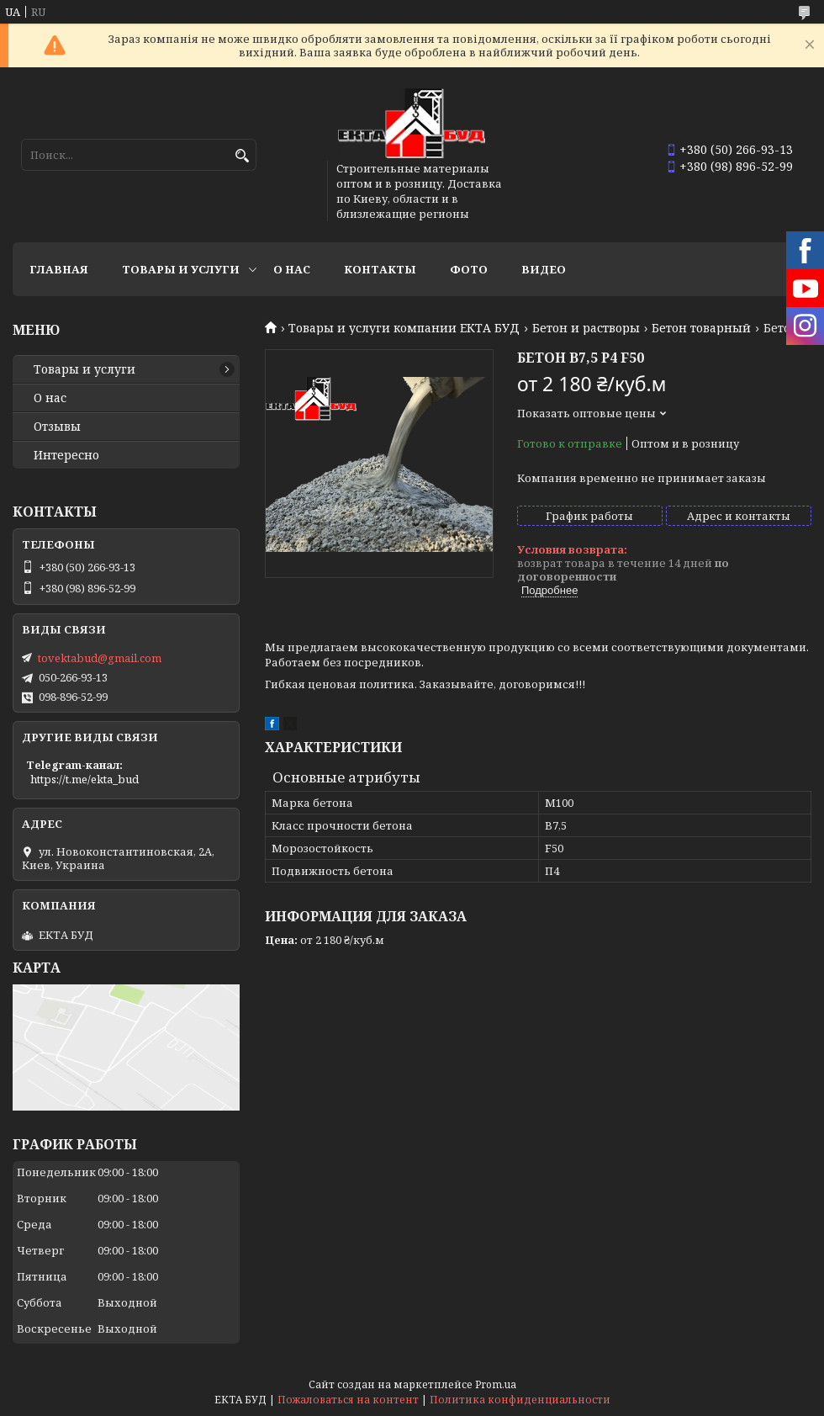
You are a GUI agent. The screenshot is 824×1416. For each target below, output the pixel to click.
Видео (543, 269)
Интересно (66, 455)
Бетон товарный (701, 328)
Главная (58, 269)
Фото (469, 269)
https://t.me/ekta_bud (84, 779)
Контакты (380, 269)
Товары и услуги (181, 269)
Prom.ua (495, 1384)
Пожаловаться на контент (348, 1399)
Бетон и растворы (586, 328)
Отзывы (57, 426)
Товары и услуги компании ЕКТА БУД (404, 328)
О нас (291, 269)
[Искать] (241, 156)
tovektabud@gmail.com (99, 658)
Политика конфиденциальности (520, 1399)
